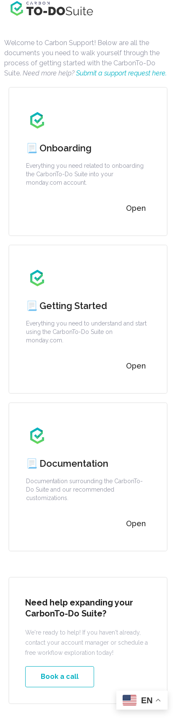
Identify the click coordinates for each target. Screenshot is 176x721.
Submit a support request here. (120, 73)
